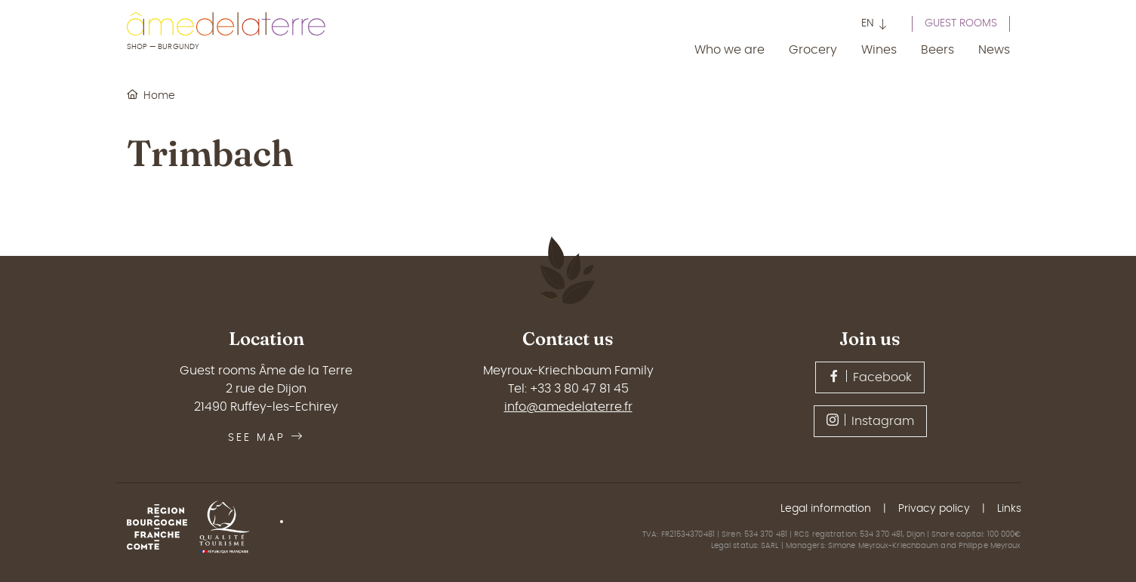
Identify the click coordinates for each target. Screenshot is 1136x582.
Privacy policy (934, 508)
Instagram (870, 420)
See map (266, 438)
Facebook (870, 376)
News (994, 50)
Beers (937, 50)
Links (1009, 508)
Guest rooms (961, 23)
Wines (879, 50)
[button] (874, 25)
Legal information (825, 508)
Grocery (813, 50)
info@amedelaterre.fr (568, 407)
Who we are (729, 50)
